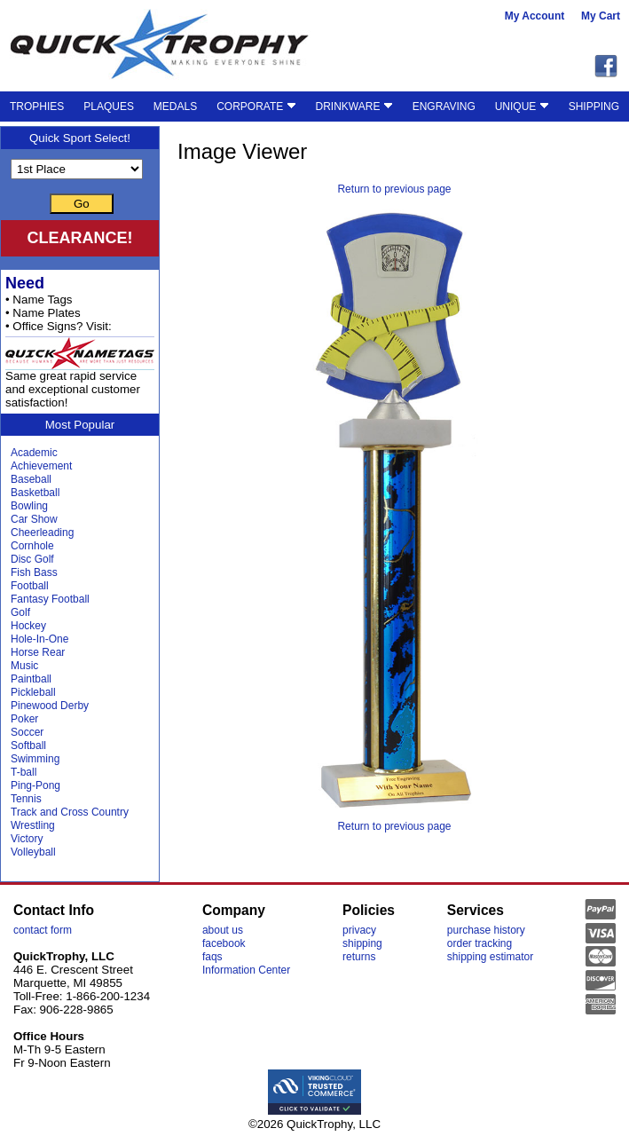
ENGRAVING (444, 106)
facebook (224, 943)
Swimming (35, 759)
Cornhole (32, 546)
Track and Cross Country (70, 812)
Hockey (28, 625)
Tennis (26, 799)
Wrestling (33, 825)
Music (24, 665)
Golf (20, 612)
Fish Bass (34, 572)
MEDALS (175, 106)
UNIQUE (522, 106)
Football (30, 586)
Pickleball (33, 692)
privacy (359, 930)
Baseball (31, 479)
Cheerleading (42, 532)
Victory (27, 838)
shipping (362, 943)
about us (222, 930)
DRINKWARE (354, 106)
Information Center (246, 970)
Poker (24, 719)
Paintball (31, 679)
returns (358, 957)
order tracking (479, 943)
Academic (34, 452)
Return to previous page (394, 189)
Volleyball (33, 852)
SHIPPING (594, 106)
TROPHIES (37, 106)
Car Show (34, 519)
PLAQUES (108, 106)
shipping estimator (490, 957)
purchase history (486, 930)
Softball (28, 745)
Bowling (29, 506)
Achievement (41, 466)
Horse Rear (38, 652)
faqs (212, 957)
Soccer (27, 732)
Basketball (35, 492)
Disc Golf (32, 559)
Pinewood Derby (50, 705)
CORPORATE (255, 106)
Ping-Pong (35, 785)
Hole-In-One (39, 639)
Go (82, 203)
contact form (42, 930)
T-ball (23, 772)
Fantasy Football (50, 599)
